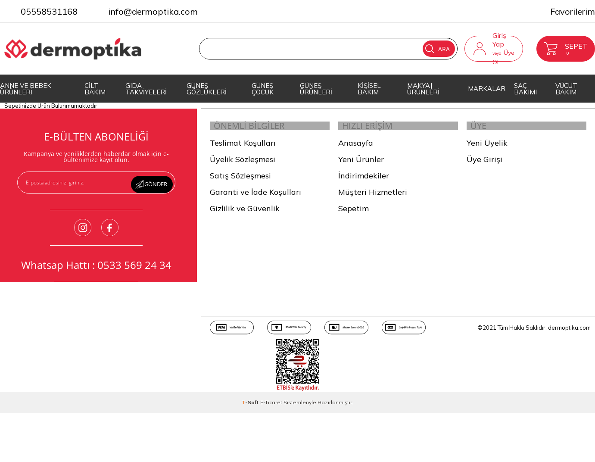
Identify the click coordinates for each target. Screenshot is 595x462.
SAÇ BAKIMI (525, 88)
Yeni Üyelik (487, 148)
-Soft (251, 408)
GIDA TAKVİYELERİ (146, 88)
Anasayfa (355, 148)
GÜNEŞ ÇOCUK (263, 88)
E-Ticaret (271, 408)
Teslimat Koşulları (243, 148)
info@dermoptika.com (153, 11)
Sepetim (353, 214)
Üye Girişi (484, 165)
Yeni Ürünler (361, 165)
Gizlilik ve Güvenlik (245, 214)
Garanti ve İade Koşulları (255, 198)
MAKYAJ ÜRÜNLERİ (423, 88)
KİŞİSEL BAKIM (369, 88)
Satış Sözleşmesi (240, 181)
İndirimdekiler (363, 181)
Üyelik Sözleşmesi (242, 165)
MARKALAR (486, 88)
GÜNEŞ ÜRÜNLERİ (316, 88)
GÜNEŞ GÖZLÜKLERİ (207, 88)
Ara (422, 48)
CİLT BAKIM (95, 88)
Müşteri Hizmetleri (372, 198)
